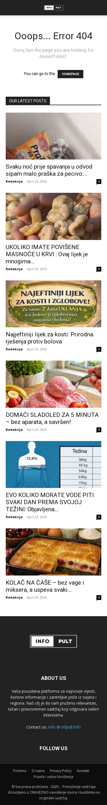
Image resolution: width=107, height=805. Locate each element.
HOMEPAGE (70, 74)
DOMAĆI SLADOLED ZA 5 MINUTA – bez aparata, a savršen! (52, 418)
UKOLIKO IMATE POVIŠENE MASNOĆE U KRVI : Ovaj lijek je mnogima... (47, 254)
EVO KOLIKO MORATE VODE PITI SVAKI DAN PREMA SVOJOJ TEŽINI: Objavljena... (50, 502)
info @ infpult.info (64, 727)
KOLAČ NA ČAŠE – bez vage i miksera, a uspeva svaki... (45, 586)
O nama (38, 770)
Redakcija (14, 181)
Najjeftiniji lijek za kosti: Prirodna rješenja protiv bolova (49, 338)
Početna (19, 770)
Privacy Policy (61, 770)
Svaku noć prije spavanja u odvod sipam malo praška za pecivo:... (49, 170)
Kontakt (83, 770)
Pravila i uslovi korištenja (53, 776)
